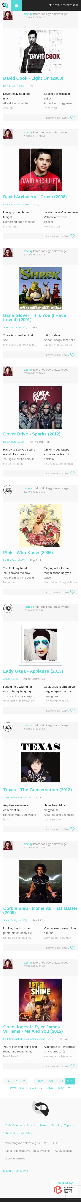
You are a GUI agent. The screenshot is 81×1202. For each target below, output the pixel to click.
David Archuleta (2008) (16, 204)
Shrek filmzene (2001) (15, 327)
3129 (50, 1087)
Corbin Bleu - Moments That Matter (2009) (40, 910)
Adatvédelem (63, 1150)
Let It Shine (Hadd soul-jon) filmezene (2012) (28, 1039)
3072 (40, 1081)
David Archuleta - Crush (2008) (35, 196)
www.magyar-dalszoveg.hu (22, 1143)
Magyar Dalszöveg (5, 5)
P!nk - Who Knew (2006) (28, 552)
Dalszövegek (13, 1125)
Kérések (10, 1133)
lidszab (29, 488)
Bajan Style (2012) (13, 441)
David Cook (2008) (13, 86)
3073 (50, 1081)
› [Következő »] (70, 1087)
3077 (23, 1087)
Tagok (55, 1125)
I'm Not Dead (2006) (14, 560)
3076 (13, 1087)
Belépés (54, 5)
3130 (60, 1087)
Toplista (69, 1125)
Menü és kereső (16, 5)
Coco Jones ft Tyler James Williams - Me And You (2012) (33, 1029)
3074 (60, 1081)
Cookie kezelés (15, 1158)
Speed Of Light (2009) (15, 920)
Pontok (31, 1125)
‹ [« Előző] (10, 1081)
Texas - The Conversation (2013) (37, 789)
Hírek (43, 1125)
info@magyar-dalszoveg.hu (32, 1150)
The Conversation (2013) (17, 797)
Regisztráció (69, 5)
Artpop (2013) (10, 679)
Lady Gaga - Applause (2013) (33, 671)
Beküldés (26, 1133)
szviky (28, 13)
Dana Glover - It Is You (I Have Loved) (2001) (34, 317)
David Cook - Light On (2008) (33, 78)
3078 (33, 1087)
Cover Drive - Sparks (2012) (31, 434)
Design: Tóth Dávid (15, 1170)
